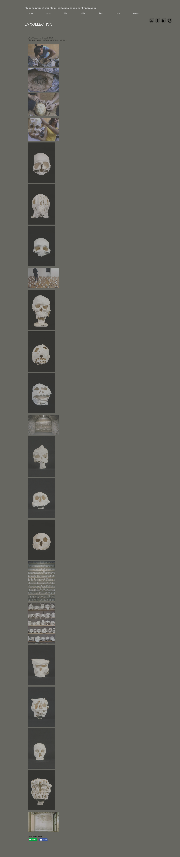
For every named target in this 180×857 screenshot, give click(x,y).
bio (65, 13)
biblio (83, 13)
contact (136, 13)
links (100, 13)
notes (118, 13)
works (48, 13)
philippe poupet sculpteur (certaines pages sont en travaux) (61, 8)
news (31, 13)
